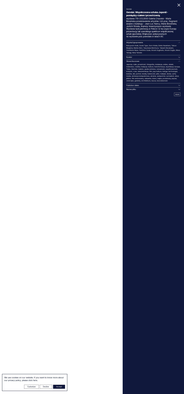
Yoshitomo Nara (132, 50)
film (150, 71)
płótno (128, 78)
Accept (59, 387)
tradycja (144, 67)
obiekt (171, 64)
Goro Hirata (153, 45)
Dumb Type (143, 45)
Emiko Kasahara (164, 45)
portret (138, 74)
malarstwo (130, 67)
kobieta (129, 74)
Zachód (134, 69)
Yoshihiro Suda (144, 50)
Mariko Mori (138, 48)
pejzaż (174, 78)
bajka (160, 78)
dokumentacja (143, 71)
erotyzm (129, 71)
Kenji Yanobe (137, 53)
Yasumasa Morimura (151, 48)
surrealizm (170, 76)
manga (165, 71)
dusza (153, 81)
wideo (165, 64)
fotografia (150, 64)
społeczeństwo (150, 69)
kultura (150, 67)
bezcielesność (162, 81)
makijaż (163, 74)
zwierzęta (130, 81)
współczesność (171, 69)
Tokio (128, 69)
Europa (177, 67)
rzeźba (137, 67)
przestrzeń (142, 64)
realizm (140, 69)
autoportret (161, 76)
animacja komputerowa (140, 76)
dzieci (154, 78)
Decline (46, 387)
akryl (177, 76)
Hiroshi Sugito (170, 50)
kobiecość (151, 74)
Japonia (129, 64)
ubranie (153, 76)
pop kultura (157, 71)
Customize (31, 387)
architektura (145, 81)
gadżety (137, 81)
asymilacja (170, 67)
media (128, 76)
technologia (172, 71)
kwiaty (144, 74)
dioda (169, 74)
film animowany (137, 78)
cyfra (174, 74)
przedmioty (167, 78)
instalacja (158, 64)
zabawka (147, 78)
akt (134, 74)
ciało (135, 64)
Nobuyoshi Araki (132, 45)
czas (135, 71)
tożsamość (161, 69)
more (177, 94)
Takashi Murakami (166, 48)
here (35, 380)
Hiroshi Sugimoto (157, 50)
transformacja (159, 67)
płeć (157, 74)
